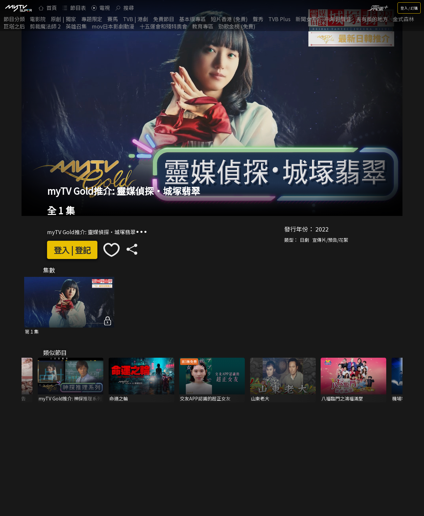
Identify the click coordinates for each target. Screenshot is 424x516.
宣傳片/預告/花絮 (330, 239)
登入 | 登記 (72, 250)
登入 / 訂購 (409, 8)
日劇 (304, 239)
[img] (18, 8)
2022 (322, 229)
